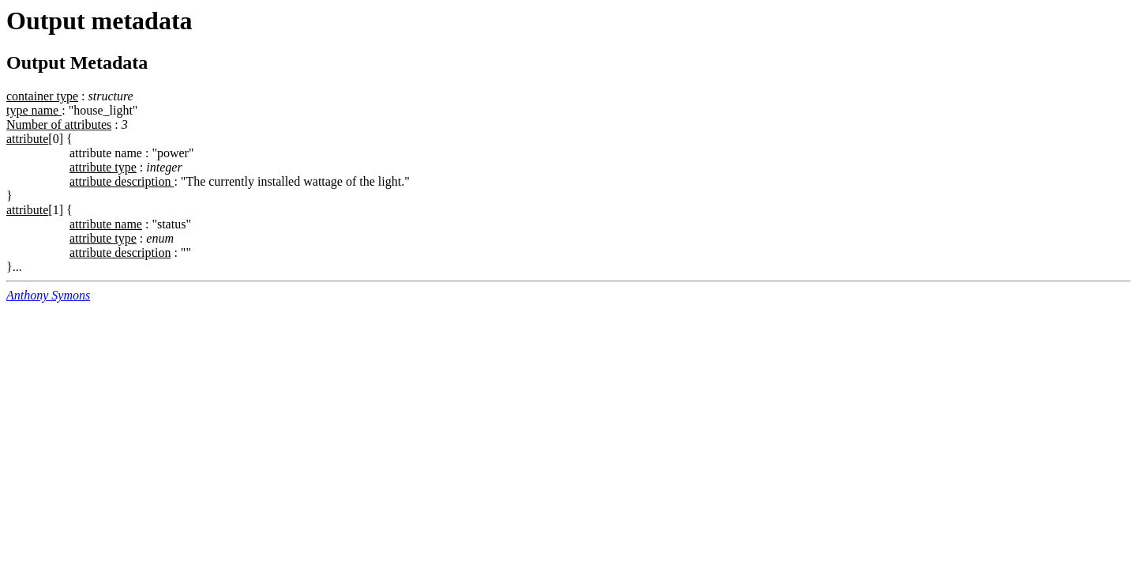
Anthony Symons (48, 295)
